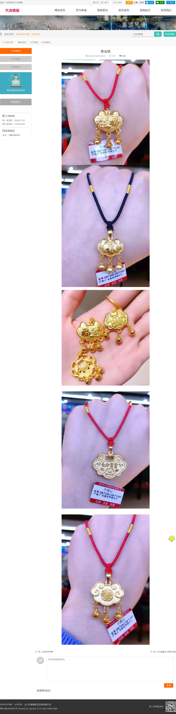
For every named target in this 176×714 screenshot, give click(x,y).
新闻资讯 (102, 10)
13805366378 (14, 135)
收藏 (122, 56)
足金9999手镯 (47, 652)
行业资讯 (46, 42)
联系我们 (166, 10)
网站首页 (60, 10)
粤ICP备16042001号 (9, 709)
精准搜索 (170, 34)
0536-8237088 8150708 (28, 34)
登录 (129, 2)
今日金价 (16, 59)
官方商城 (81, 10)
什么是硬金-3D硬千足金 (166, 652)
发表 (168, 685)
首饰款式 (145, 10)
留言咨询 (124, 10)
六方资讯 (34, 42)
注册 (136, 2)
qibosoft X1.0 (35, 709)
